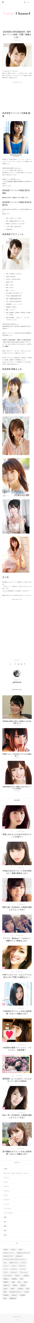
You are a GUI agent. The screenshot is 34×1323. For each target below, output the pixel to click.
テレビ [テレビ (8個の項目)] (5, 1269)
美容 (12, 971)
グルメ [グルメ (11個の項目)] (13, 1266)
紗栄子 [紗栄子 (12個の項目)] (12, 1288)
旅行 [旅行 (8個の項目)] (19, 1282)
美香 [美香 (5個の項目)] (5, 1292)
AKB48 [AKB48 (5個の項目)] (5, 1249)
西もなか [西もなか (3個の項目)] (14, 1295)
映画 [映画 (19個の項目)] (25, 1282)
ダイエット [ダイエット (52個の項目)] (22, 1266)
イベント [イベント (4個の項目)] (6, 1266)
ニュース (17, 29)
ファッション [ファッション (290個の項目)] (23, 1272)
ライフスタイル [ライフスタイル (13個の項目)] (8, 1275)
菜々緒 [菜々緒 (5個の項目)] (26, 1292)
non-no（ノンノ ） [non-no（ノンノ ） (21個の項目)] (8, 1252)
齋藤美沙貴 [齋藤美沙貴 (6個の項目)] (12, 1298)
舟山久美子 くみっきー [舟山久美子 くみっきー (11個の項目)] (15, 1292)
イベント (6, 1177)
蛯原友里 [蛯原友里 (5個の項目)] (6, 1295)
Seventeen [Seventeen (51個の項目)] (18, 1256)
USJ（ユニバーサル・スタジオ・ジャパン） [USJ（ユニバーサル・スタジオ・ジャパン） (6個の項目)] (14, 1259)
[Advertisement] (17, 96)
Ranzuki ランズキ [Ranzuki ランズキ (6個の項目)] (8, 1256)
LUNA (5, 1169)
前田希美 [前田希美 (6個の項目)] (14, 1279)
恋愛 (5, 1217)
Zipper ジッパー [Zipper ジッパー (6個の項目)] (13, 1262)
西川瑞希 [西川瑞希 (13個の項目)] (22, 1295)
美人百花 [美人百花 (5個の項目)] (20, 1288)
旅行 (5, 1221)
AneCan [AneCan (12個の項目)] (13, 1249)
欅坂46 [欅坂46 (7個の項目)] (15, 1285)
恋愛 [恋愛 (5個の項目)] (13, 1282)
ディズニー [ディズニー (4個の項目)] (14, 1269)
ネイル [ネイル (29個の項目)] (5, 1272)
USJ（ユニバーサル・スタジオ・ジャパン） (16, 1173)
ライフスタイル (8, 1213)
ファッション (12, 904)
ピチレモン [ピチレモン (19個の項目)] (14, 1272)
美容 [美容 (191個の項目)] (27, 1288)
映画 (5, 1226)
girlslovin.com (17, 1316)
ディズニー (7, 1199)
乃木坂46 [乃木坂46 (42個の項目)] (26, 1275)
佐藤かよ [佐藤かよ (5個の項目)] (6, 1279)
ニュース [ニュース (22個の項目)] (22, 1269)
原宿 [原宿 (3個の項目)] (21, 1279)
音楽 (12, 935)
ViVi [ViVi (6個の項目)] (5, 1262)
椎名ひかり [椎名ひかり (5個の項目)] (6, 1285)
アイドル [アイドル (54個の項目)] (23, 1262)
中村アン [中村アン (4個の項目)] (17, 1275)
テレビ (6, 1195)
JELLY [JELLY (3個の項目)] (20, 1249)
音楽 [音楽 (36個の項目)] (5, 1298)
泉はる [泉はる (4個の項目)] (5, 1288)
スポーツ (6, 1186)
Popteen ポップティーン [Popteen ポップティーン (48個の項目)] (23, 1252)
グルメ (6, 1182)
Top (17, 1319)
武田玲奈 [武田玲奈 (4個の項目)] (23, 1285)
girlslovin (17, 682)
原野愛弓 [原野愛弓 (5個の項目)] (6, 1282)
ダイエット (12, 831)
